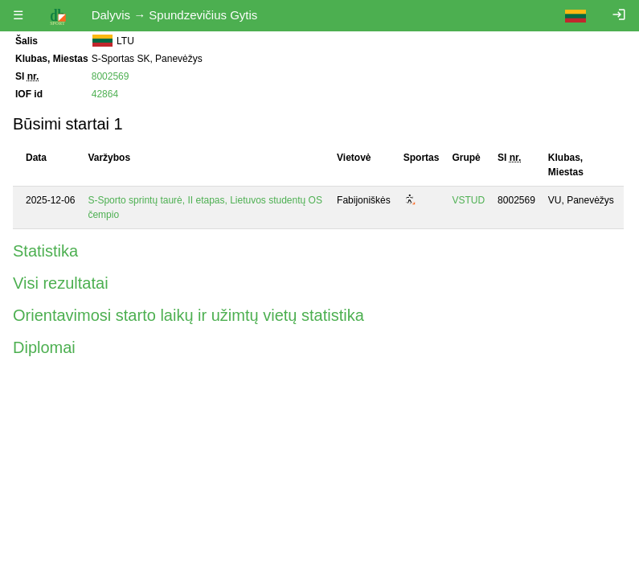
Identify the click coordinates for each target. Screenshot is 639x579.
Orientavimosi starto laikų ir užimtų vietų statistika (188, 315)
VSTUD (468, 200)
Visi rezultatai (61, 283)
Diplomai (44, 347)
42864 (105, 94)
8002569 (110, 76)
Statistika (45, 251)
